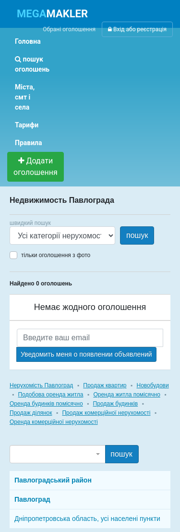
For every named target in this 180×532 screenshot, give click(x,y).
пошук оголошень (32, 64)
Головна (28, 41)
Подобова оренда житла (51, 394)
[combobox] (58, 454)
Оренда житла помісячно (126, 394)
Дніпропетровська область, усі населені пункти (87, 518)
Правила (28, 143)
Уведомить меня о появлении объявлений (86, 354)
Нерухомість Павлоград (41, 385)
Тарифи (26, 125)
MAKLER (52, 14)
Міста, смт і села (25, 97)
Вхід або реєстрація (137, 29)
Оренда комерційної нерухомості (54, 422)
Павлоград (32, 499)
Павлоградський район (53, 480)
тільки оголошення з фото (55, 255)
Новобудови (152, 385)
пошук (137, 235)
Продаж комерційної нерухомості (106, 412)
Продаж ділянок (31, 412)
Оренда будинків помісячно (46, 403)
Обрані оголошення (69, 29)
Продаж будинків (115, 403)
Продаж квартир (104, 385)
